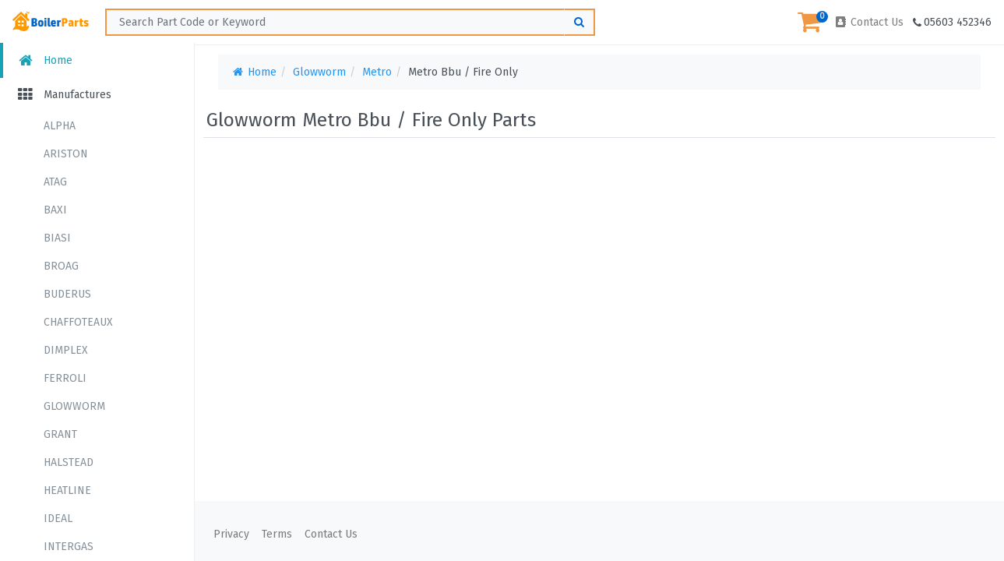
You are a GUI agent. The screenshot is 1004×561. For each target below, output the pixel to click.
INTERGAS (68, 546)
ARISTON (66, 154)
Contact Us (868, 22)
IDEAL (58, 518)
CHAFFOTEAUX (78, 322)
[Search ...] (350, 22)
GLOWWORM (74, 406)
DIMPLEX (66, 350)
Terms (277, 534)
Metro (377, 72)
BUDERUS (67, 294)
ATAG (55, 182)
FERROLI (65, 378)
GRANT (60, 434)
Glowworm (319, 72)
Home (44, 60)
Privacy (231, 534)
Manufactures (63, 94)
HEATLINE (67, 490)
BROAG (61, 266)
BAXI (55, 210)
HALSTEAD (68, 462)
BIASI (57, 238)
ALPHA (60, 125)
